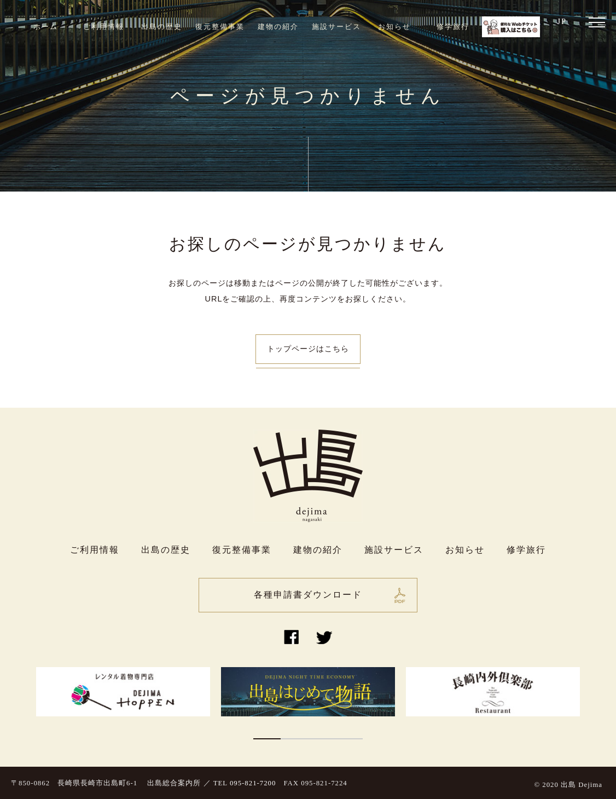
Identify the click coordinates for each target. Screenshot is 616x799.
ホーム (45, 27)
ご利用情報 (103, 27)
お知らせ (394, 27)
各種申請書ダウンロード (308, 594)
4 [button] (349, 738)
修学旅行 (453, 27)
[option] (123, 691)
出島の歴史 (161, 27)
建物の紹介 (278, 27)
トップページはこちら (308, 348)
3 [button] (321, 738)
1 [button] (267, 738)
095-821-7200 (253, 783)
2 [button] (294, 738)
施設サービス (336, 27)
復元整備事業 (220, 27)
